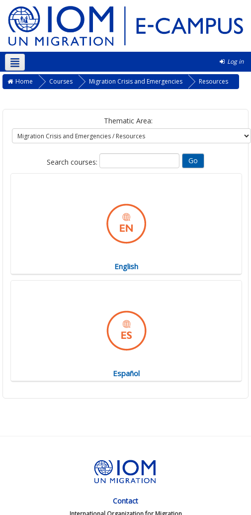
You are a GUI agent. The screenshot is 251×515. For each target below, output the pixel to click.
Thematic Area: (128, 120)
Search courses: (73, 162)
